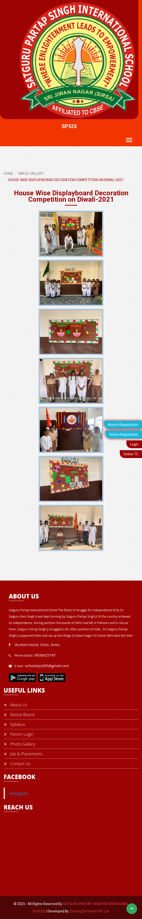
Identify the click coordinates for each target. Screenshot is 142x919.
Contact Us (17, 763)
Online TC (130, 454)
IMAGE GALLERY (31, 173)
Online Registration (123, 434)
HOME (8, 173)
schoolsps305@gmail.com (47, 665)
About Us (15, 705)
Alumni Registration (123, 425)
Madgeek (19, 793)
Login (134, 444)
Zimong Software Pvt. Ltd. (90, 911)
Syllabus (14, 724)
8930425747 (45, 655)
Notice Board (19, 714)
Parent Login (19, 734)
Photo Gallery (19, 744)
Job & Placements (23, 754)
